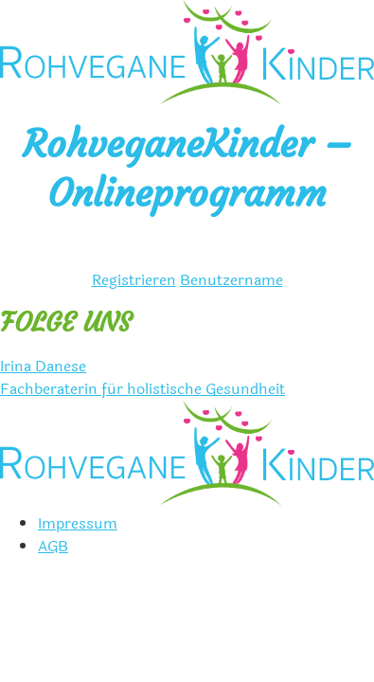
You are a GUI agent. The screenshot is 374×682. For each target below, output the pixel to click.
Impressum (77, 523)
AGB (53, 546)
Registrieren (134, 280)
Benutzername (231, 280)
